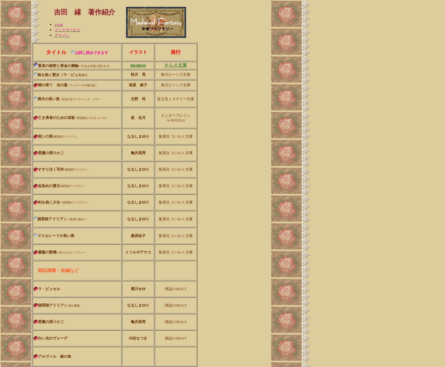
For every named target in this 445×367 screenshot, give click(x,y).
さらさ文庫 (175, 65)
